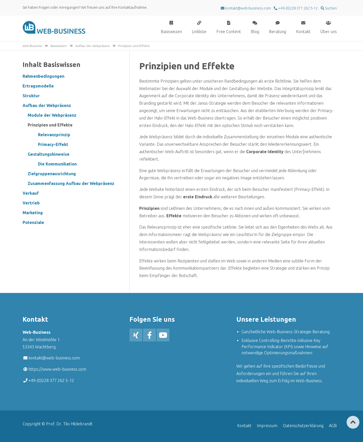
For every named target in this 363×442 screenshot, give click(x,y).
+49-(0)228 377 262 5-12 (297, 8)
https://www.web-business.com (57, 369)
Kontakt (303, 31)
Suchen (330, 8)
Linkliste (199, 31)
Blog (255, 31)
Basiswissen (171, 31)
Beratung (277, 31)
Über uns (328, 31)
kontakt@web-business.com (54, 358)
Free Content (228, 31)
